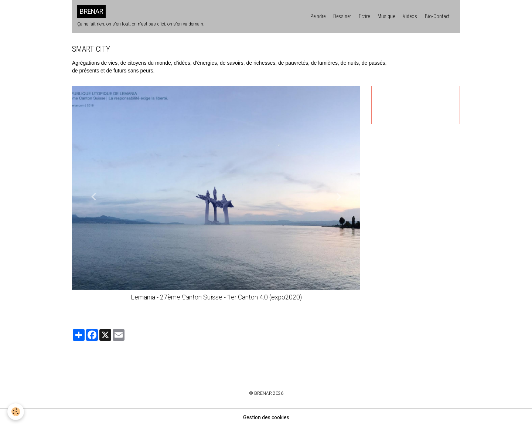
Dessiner (342, 16)
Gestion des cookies (266, 417)
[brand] (140, 16)
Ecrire (364, 16)
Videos (410, 16)
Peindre (317, 16)
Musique (386, 16)
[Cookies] (15, 411)
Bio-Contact (437, 16)
